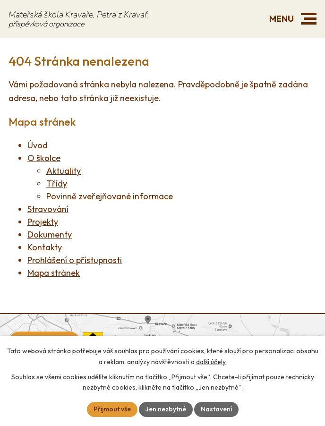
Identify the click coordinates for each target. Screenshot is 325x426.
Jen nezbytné (165, 409)
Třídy (56, 183)
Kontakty (44, 247)
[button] (308, 19)
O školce (43, 158)
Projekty (42, 221)
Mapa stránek (53, 272)
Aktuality (63, 170)
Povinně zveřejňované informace (109, 196)
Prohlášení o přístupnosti (74, 260)
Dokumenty (49, 234)
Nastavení (216, 409)
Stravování (47, 209)
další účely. (211, 362)
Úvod (37, 145)
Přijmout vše (112, 409)
